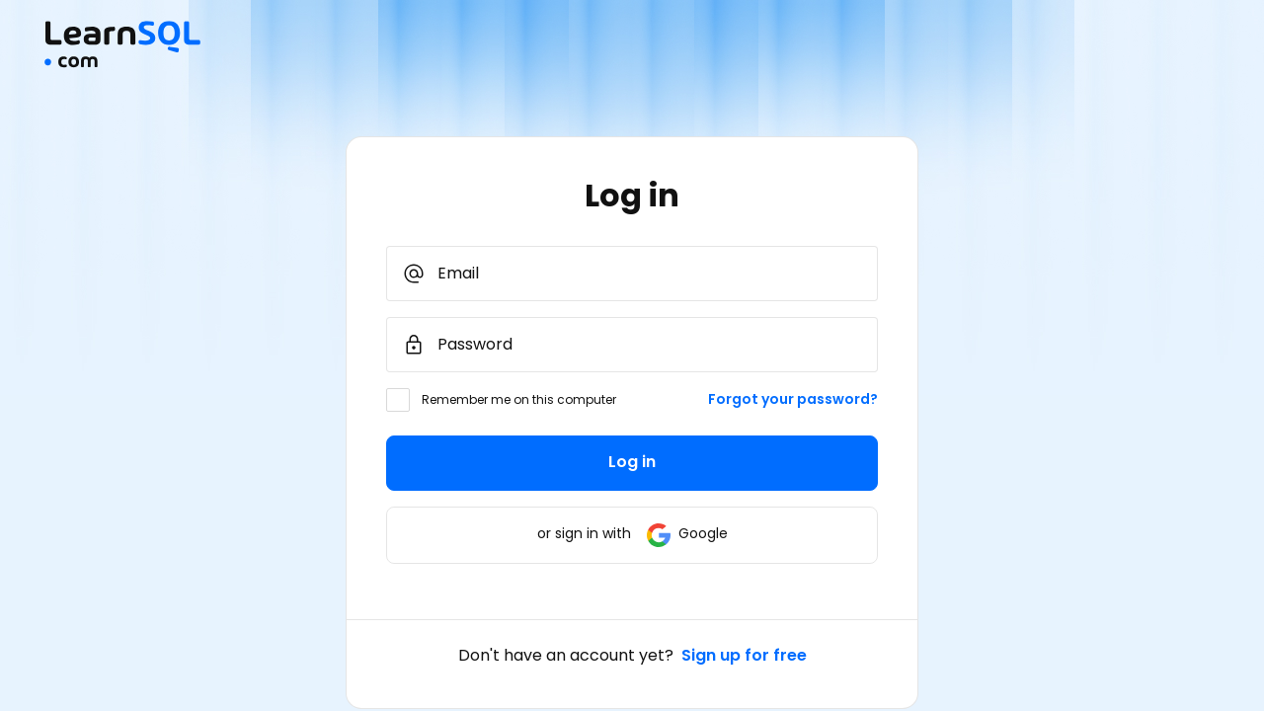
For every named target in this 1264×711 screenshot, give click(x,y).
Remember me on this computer (519, 399)
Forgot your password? (793, 399)
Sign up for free (744, 655)
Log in (632, 461)
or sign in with (632, 533)
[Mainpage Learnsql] (122, 62)
